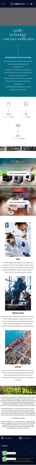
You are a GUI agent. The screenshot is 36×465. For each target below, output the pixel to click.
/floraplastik (8, 438)
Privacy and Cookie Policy (22, 461)
